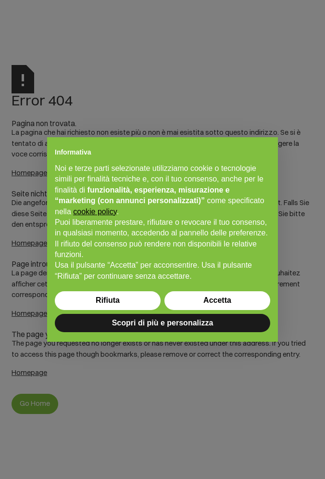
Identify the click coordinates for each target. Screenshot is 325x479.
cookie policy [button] (94, 211)
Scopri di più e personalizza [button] (162, 323)
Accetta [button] (217, 300)
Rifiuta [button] (108, 300)
